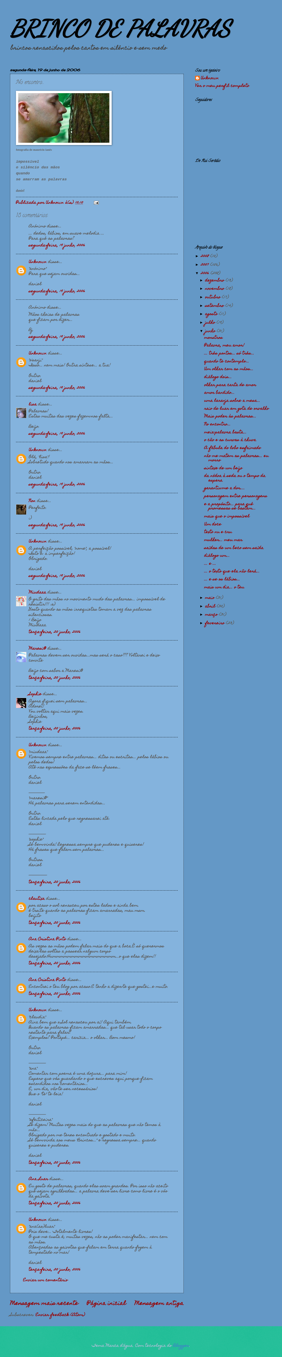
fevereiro (215, 623)
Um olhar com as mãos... (229, 369)
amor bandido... (219, 393)
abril (211, 607)
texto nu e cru (218, 532)
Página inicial (106, 1303)
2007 (205, 265)
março (212, 615)
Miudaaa (37, 593)
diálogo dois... (218, 377)
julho (210, 323)
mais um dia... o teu (224, 587)
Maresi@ (37, 649)
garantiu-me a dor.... (224, 488)
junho (211, 331)
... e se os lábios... (222, 579)
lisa (33, 405)
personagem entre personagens (235, 496)
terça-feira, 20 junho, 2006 (55, 632)
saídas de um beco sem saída (233, 548)
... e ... (210, 564)
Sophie (35, 694)
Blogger (181, 1346)
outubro (213, 297)
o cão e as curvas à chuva (230, 440)
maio (210, 598)
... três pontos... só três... (229, 354)
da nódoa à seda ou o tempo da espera (234, 478)
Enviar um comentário (45, 1280)
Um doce (212, 524)
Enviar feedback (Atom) (60, 1315)
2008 (205, 256)
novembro (215, 289)
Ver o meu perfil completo (222, 86)
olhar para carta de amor (230, 385)
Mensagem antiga (159, 1303)
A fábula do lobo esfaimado (232, 448)
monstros (213, 338)
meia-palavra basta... (225, 432)
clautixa (37, 899)
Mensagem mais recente (44, 1303)
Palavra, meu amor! (224, 346)
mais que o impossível (227, 517)
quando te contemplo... (226, 362)
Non (32, 501)
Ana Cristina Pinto (47, 939)
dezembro (215, 281)
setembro (215, 306)
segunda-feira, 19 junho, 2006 (57, 246)
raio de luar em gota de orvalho (236, 409)
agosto (212, 314)
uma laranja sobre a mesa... (232, 401)
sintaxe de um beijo (223, 468)
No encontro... (217, 424)
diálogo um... (217, 556)
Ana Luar (38, 1179)
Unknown (38, 262)
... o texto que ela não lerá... (232, 572)
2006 (206, 273)
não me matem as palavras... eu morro (236, 458)
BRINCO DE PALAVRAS (120, 28)
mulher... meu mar (223, 540)
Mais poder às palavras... (230, 417)
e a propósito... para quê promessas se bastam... (230, 506)
